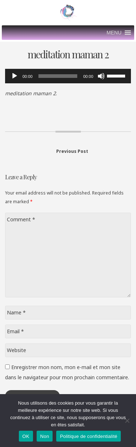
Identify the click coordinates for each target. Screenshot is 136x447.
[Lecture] (14, 76)
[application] (68, 76)
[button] (114, 32)
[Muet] (101, 76)
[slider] (58, 76)
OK (25, 436)
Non (44, 436)
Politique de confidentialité (88, 436)
